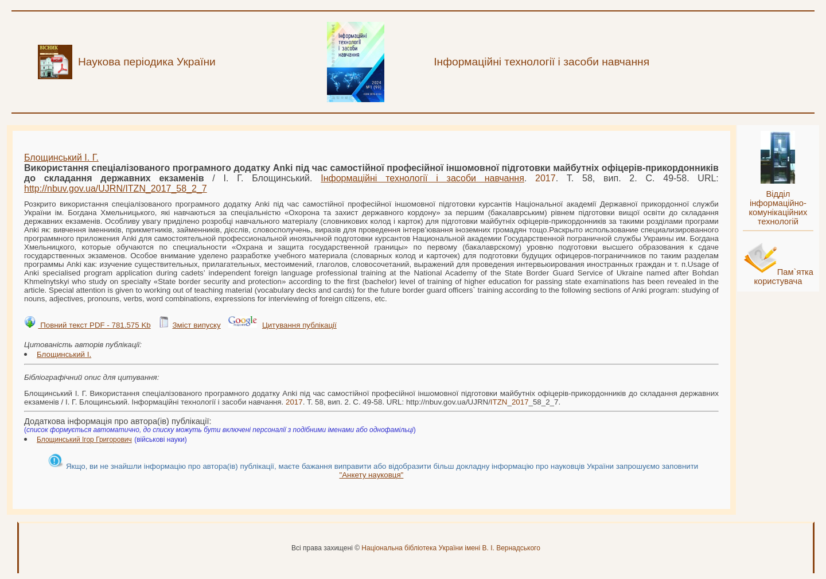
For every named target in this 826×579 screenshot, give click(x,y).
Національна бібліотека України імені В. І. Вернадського (450, 548)
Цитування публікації (299, 325)
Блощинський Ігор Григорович (84, 440)
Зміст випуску (196, 325)
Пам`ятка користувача (783, 276)
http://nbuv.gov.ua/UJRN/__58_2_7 (115, 188)
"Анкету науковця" (371, 475)
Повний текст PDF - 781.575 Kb (94, 325)
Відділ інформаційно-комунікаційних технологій (778, 207)
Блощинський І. (64, 354)
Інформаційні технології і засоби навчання (422, 178)
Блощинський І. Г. (61, 157)
